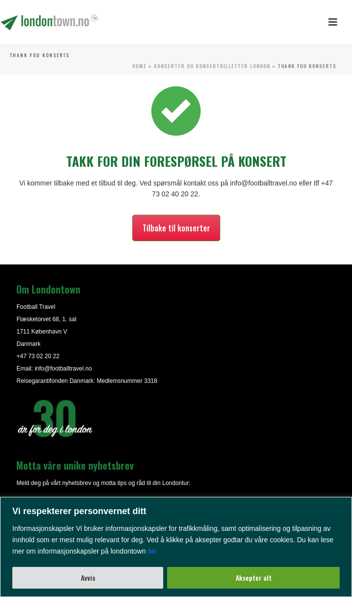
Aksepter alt (254, 577)
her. (152, 550)
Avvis (88, 577)
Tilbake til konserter (176, 228)
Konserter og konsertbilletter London (212, 66)
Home (139, 66)
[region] (176, 547)
